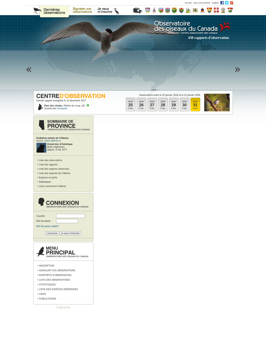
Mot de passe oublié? (47, 226)
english (215, 3)
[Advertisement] (63, 335)
